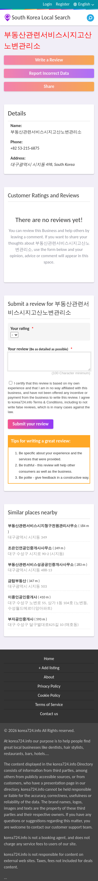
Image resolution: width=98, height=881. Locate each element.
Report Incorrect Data (49, 73)
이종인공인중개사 (23, 597)
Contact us (49, 713)
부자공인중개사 (21, 619)
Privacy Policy (49, 686)
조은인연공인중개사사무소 (30, 548)
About (49, 676)
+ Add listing (49, 667)
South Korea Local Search (41, 17)
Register (63, 4)
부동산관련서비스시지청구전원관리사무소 (43, 526)
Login (47, 4)
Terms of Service (49, 704)
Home (49, 658)
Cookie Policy (49, 695)
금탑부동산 (17, 581)
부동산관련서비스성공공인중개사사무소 (41, 565)
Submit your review (31, 424)
